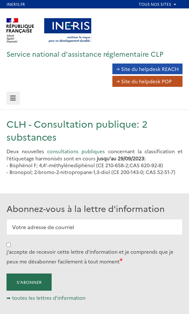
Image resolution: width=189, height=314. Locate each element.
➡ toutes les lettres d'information (45, 297)
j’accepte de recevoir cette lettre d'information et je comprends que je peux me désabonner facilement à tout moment (89, 256)
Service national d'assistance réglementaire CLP (84, 53)
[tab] (13, 98)
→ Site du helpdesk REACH (147, 68)
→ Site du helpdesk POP (144, 81)
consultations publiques (76, 151)
